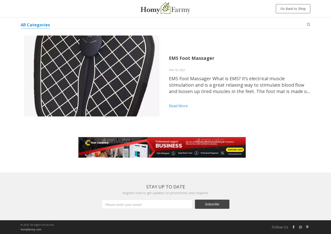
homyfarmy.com (31, 229)
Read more (178, 105)
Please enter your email (123, 204)
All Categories (35, 25)
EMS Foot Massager (191, 58)
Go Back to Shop (293, 8)
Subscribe (212, 204)
